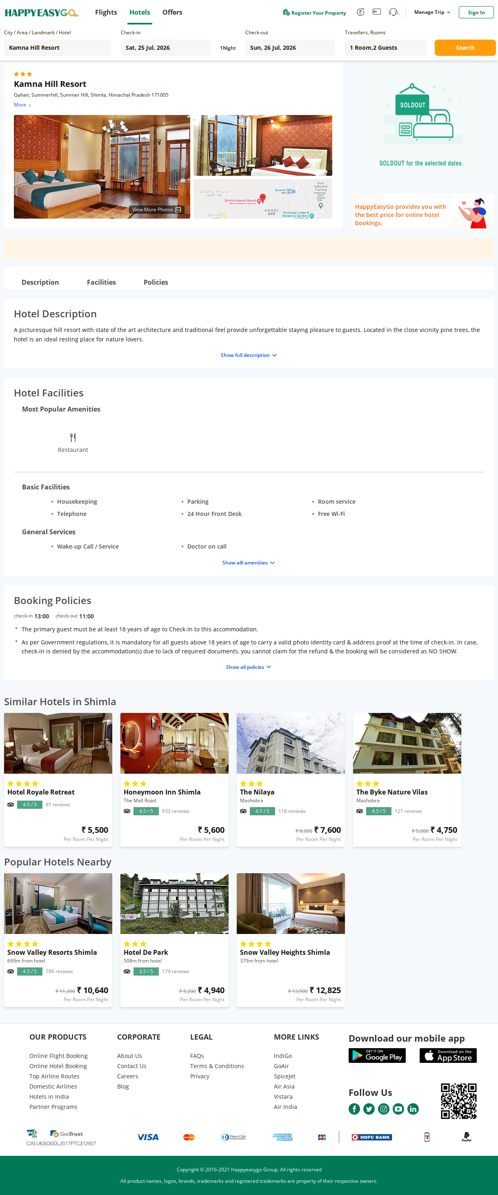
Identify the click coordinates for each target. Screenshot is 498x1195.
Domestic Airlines (53, 1086)
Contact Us (132, 1066)
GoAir (281, 1066)
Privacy (199, 1076)
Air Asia (284, 1086)
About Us (129, 1056)
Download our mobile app (407, 1038)
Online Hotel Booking (58, 1066)
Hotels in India (49, 1096)
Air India (285, 1107)
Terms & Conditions (217, 1066)
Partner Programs (53, 1107)
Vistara (283, 1096)
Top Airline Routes (54, 1076)
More (23, 104)
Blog (123, 1086)
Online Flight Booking (58, 1056)
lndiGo (283, 1056)
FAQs (197, 1056)
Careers (127, 1076)
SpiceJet (285, 1076)
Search (465, 47)
